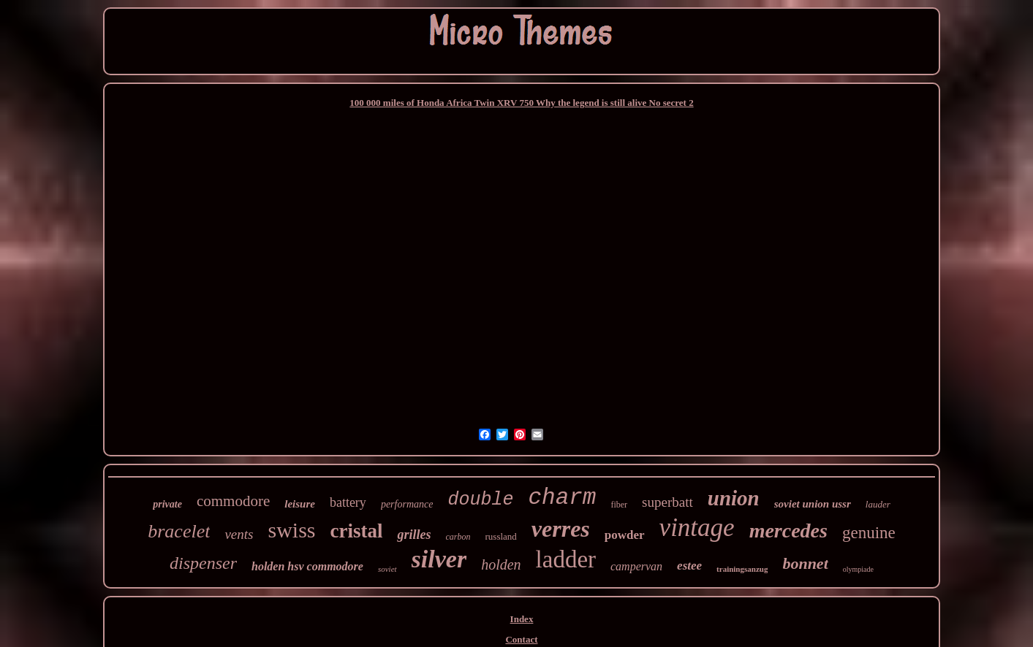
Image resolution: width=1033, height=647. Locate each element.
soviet (387, 568)
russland (501, 536)
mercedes (788, 530)
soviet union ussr (812, 504)
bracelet (179, 531)
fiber (618, 504)
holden (501, 564)
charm (562, 497)
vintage (697, 527)
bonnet (805, 563)
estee (689, 566)
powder (625, 535)
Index (522, 618)
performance (407, 504)
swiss (291, 530)
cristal (356, 531)
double (480, 499)
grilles (414, 534)
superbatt (667, 502)
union (734, 498)
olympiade (858, 569)
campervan (636, 566)
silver (439, 559)
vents (238, 534)
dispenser (203, 563)
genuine (869, 533)
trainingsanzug (742, 568)
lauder (878, 504)
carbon (458, 537)
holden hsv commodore (307, 566)
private (167, 504)
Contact (521, 639)
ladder (566, 559)
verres (560, 529)
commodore (233, 501)
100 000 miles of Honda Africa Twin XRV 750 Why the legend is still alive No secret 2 (521, 102)
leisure (299, 504)
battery (348, 502)
